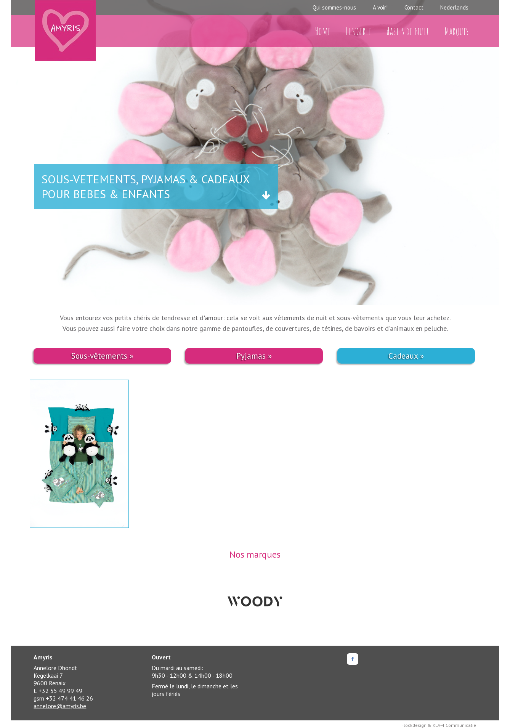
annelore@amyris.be (60, 706)
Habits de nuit (407, 31)
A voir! (380, 7)
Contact (413, 7)
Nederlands (454, 7)
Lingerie (358, 31)
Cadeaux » (406, 356)
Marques (456, 31)
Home (322, 31)
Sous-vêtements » (102, 356)
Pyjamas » (254, 356)
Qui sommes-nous (334, 7)
